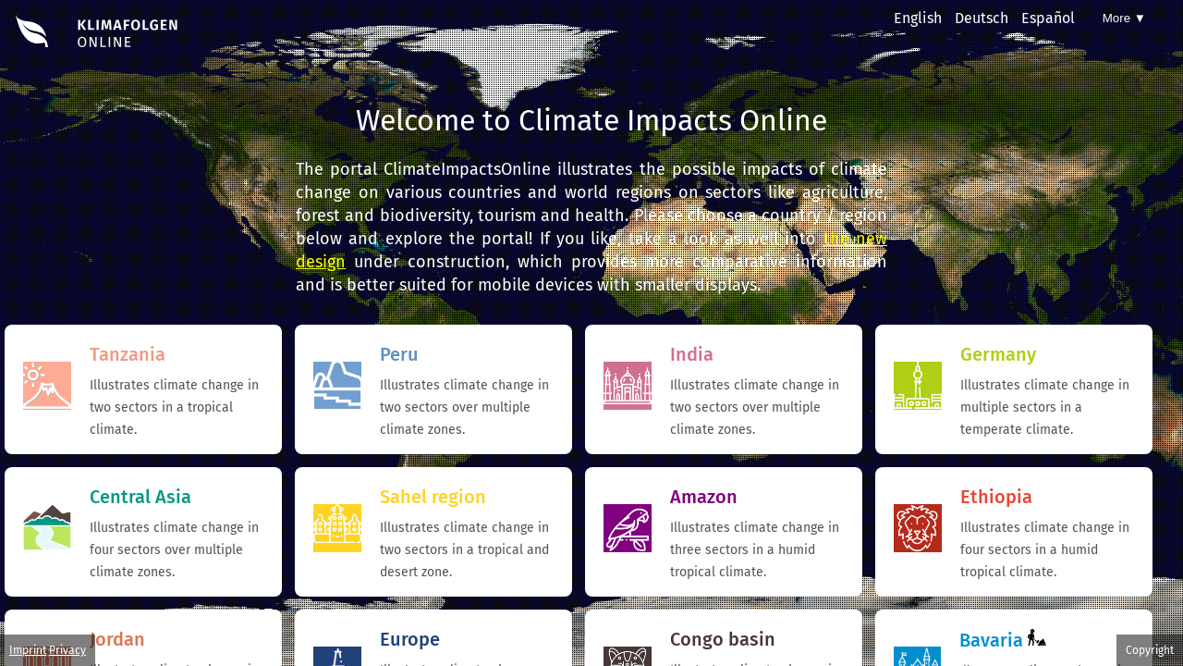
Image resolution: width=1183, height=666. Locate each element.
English (918, 18)
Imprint (27, 650)
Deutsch (981, 18)
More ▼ (1124, 18)
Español (1048, 18)
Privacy (67, 650)
